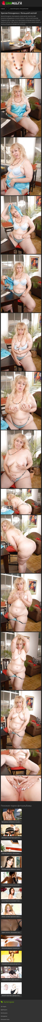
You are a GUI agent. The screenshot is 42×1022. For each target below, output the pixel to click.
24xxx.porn (17, 1010)
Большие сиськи (5, 928)
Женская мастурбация (7, 944)
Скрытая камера (5, 995)
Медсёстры (4, 966)
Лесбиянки (4, 960)
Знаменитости (5, 947)
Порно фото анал (6, 976)
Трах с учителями (6, 1002)
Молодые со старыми (7, 970)
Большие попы (5, 924)
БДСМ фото (4, 915)
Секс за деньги (5, 986)
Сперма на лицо (5, 999)
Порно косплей (5, 973)
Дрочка (3, 941)
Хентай (3, 1005)
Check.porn (25, 1010)
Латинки (3, 957)
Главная (3, 8)
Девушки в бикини (6, 937)
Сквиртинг (4, 992)
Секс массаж (4, 989)
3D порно (3, 912)
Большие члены (5, 931)
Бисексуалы (4, 918)
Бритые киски (5, 934)
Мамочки (3, 963)
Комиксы (3, 953)
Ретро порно (4, 982)
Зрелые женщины (6, 950)
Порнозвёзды (5, 979)
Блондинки (4, 921)
